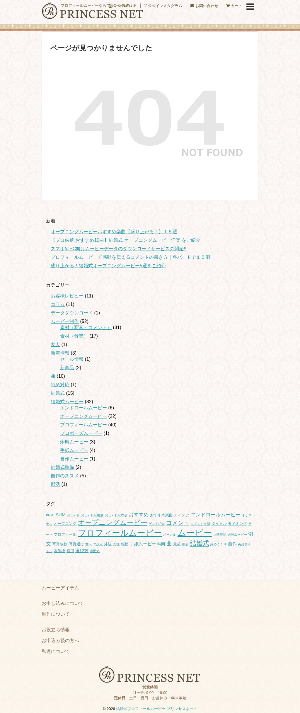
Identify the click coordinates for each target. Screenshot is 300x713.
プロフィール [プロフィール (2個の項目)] (65, 534)
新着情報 (60, 352)
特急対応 (60, 384)
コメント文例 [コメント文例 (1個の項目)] (200, 523)
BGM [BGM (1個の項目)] (49, 515)
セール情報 (71, 359)
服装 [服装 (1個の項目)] (185, 544)
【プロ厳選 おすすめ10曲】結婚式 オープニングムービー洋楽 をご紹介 (125, 240)
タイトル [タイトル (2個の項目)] (219, 523)
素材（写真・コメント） (86, 327)
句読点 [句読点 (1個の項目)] (98, 544)
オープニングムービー (83, 416)
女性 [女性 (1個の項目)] (116, 544)
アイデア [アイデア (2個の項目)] (181, 515)
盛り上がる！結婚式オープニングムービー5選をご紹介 (108, 265)
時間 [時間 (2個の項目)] (161, 544)
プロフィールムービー (83, 424)
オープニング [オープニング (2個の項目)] (65, 523)
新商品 (67, 367)
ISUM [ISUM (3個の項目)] (60, 514)
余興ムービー (74, 441)
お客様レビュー (67, 295)
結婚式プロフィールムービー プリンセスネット (156, 709)
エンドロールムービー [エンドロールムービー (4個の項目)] (216, 515)
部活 (55, 484)
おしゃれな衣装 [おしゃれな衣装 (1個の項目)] (116, 515)
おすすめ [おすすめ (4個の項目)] (139, 515)
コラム (58, 304)
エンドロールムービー (83, 407)
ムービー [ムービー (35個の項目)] (195, 532)
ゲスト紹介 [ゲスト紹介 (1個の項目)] (157, 523)
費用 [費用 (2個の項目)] (70, 551)
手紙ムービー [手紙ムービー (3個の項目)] (143, 543)
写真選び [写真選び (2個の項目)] (76, 544)
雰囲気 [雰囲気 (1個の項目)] (95, 551)
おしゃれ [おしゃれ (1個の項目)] (73, 515)
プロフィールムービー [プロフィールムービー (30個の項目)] (120, 532)
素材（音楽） (74, 335)
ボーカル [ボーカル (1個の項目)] (169, 534)
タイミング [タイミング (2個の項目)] (237, 523)
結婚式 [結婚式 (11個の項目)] (199, 543)
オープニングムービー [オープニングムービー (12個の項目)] (112, 522)
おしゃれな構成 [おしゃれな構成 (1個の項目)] (92, 515)
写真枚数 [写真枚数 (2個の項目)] (59, 544)
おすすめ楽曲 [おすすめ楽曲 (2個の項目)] (161, 515)
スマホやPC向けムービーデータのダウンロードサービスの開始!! (118, 248)
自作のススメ (65, 475)
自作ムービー (74, 458)
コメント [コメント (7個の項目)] (178, 523)
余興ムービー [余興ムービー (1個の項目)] (237, 534)
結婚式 (58, 393)
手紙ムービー (74, 450)
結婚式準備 (62, 467)
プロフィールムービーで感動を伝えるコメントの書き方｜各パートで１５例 (130, 257)
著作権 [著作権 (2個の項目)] (59, 551)
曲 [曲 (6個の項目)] (169, 543)
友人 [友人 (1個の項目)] (88, 544)
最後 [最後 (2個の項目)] (177, 544)
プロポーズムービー (81, 433)
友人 (55, 344)
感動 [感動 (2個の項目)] (124, 544)
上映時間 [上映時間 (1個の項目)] (219, 534)
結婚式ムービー (67, 401)
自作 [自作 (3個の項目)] (232, 543)
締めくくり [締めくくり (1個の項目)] (218, 544)
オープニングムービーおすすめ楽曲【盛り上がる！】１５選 (114, 231)
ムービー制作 (65, 321)
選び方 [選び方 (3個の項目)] (81, 550)
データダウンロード (72, 312)
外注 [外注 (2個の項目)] (108, 544)
